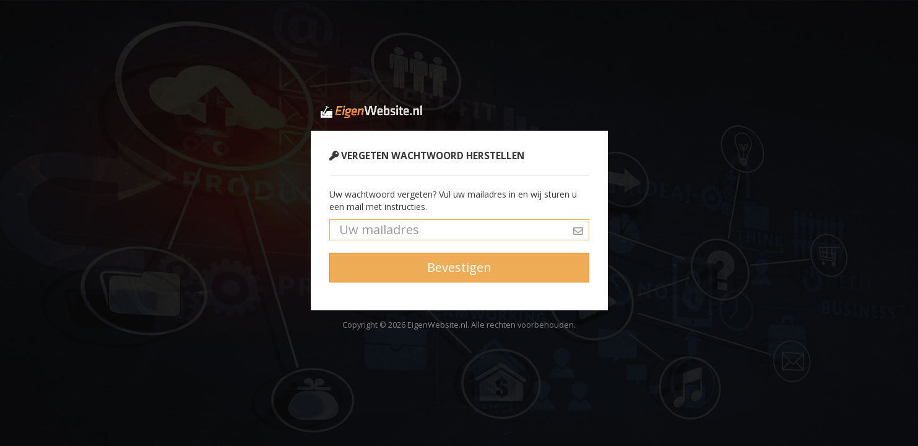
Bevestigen (459, 267)
